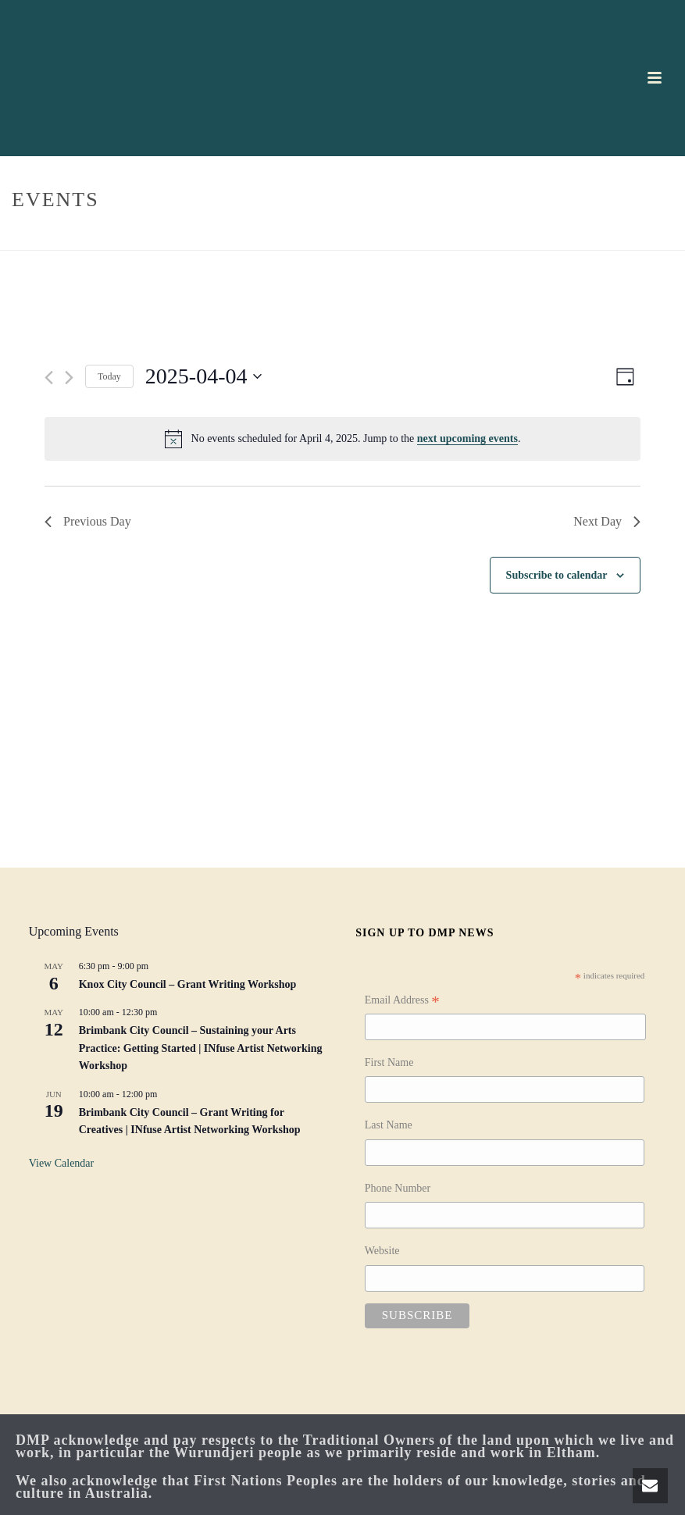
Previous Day (88, 521)
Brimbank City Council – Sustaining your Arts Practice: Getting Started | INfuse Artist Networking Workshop (201, 1048)
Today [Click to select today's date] (109, 376)
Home (602, 235)
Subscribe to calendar (557, 575)
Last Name (388, 1125)
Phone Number (397, 1188)
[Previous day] (49, 377)
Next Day (606, 521)
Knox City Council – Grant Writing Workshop (188, 984)
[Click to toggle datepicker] (203, 376)
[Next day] (69, 377)
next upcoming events (467, 438)
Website (382, 1251)
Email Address (402, 1002)
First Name (389, 1062)
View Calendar (62, 1163)
